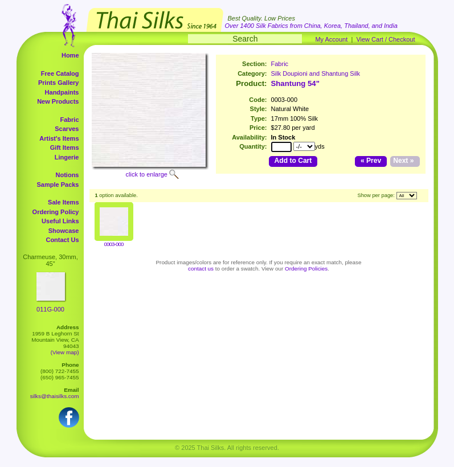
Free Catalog (60, 73)
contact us (201, 268)
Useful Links (60, 221)
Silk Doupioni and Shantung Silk (316, 73)
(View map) (65, 352)
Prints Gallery (58, 82)
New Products (58, 101)
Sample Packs (58, 184)
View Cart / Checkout (385, 39)
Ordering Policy (55, 211)
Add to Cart (293, 161)
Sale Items (63, 202)
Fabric (69, 119)
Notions (67, 174)
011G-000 (50, 309)
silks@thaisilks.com (54, 396)
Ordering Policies (306, 268)
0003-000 (114, 244)
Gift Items (64, 147)
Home (70, 55)
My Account (331, 39)
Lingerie (67, 157)
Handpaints (62, 92)
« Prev (371, 161)
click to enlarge (146, 174)
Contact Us (62, 239)
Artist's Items (59, 138)
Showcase (63, 230)
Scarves (67, 128)
